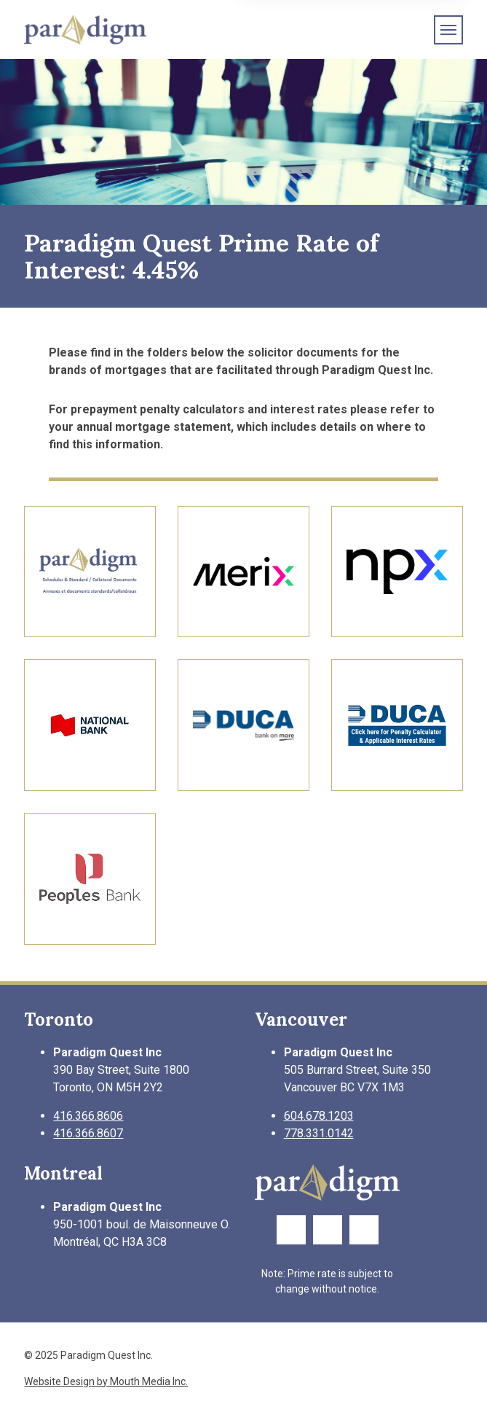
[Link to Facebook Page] (291, 1229)
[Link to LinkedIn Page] (364, 1229)
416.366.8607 (88, 1133)
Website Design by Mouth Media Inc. (106, 1381)
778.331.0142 (319, 1133)
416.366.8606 (88, 1116)
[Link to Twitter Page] (327, 1229)
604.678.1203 (319, 1116)
